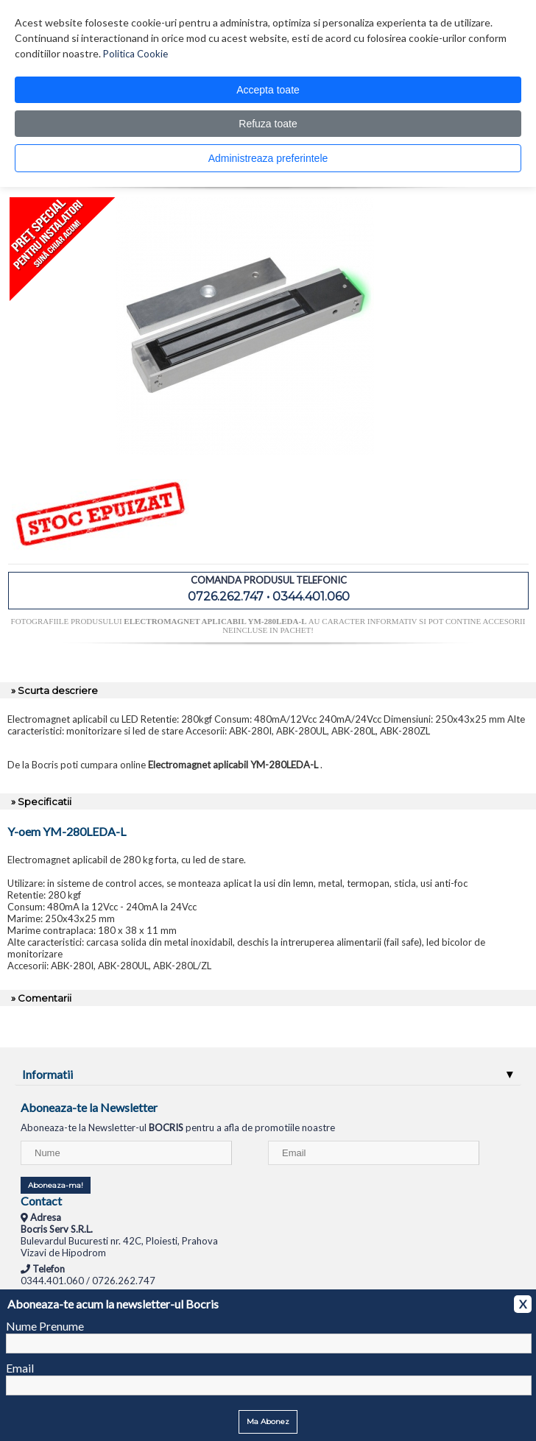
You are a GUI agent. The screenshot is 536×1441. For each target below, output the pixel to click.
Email (20, 1368)
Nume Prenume (45, 1326)
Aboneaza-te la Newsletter (89, 1107)
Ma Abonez (268, 1421)
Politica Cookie (135, 54)
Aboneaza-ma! (55, 1185)
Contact (41, 1201)
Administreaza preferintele (268, 158)
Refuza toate (268, 124)
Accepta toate (268, 90)
